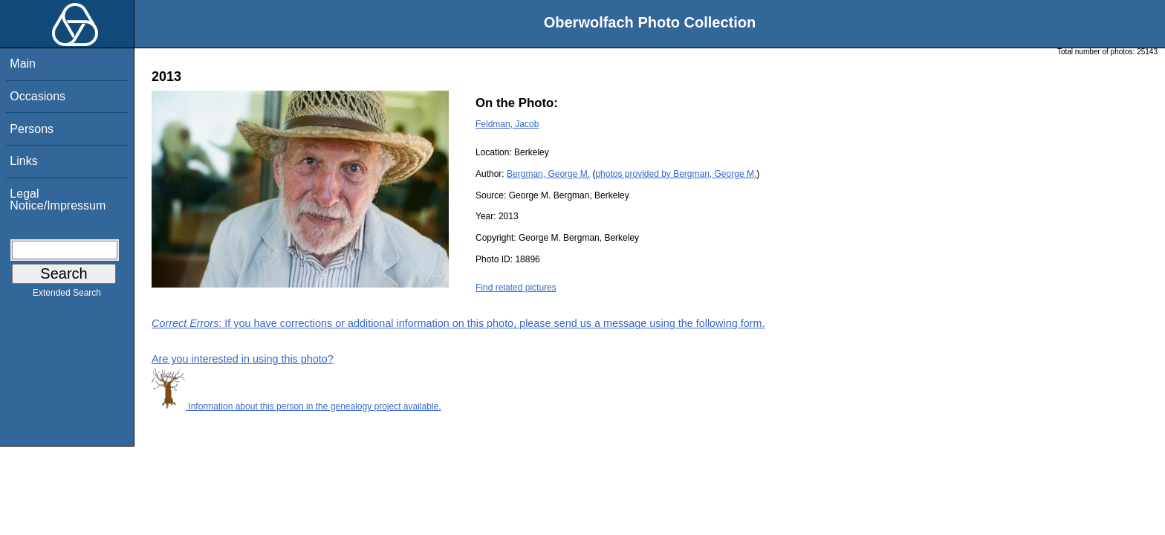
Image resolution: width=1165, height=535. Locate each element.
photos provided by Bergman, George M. (675, 174)
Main (23, 63)
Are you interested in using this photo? (243, 359)
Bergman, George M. (548, 174)
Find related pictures (516, 287)
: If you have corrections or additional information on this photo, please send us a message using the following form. (458, 323)
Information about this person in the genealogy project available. (296, 406)
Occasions (37, 96)
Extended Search (67, 295)
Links (23, 161)
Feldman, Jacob (507, 124)
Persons (31, 129)
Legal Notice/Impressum (58, 199)
